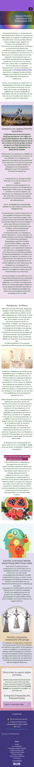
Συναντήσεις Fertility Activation (17, 748)
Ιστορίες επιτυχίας (17, 754)
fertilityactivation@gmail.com (17, 729)
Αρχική (17, 744)
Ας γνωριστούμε (17, 746)
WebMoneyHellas (14, 734)
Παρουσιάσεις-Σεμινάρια (17, 756)
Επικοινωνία (17, 758)
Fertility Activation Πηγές (17, 752)
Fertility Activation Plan (17, 750)
